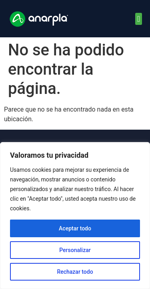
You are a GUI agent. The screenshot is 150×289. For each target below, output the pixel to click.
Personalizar (74, 250)
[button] (138, 19)
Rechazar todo (75, 272)
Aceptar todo (75, 228)
